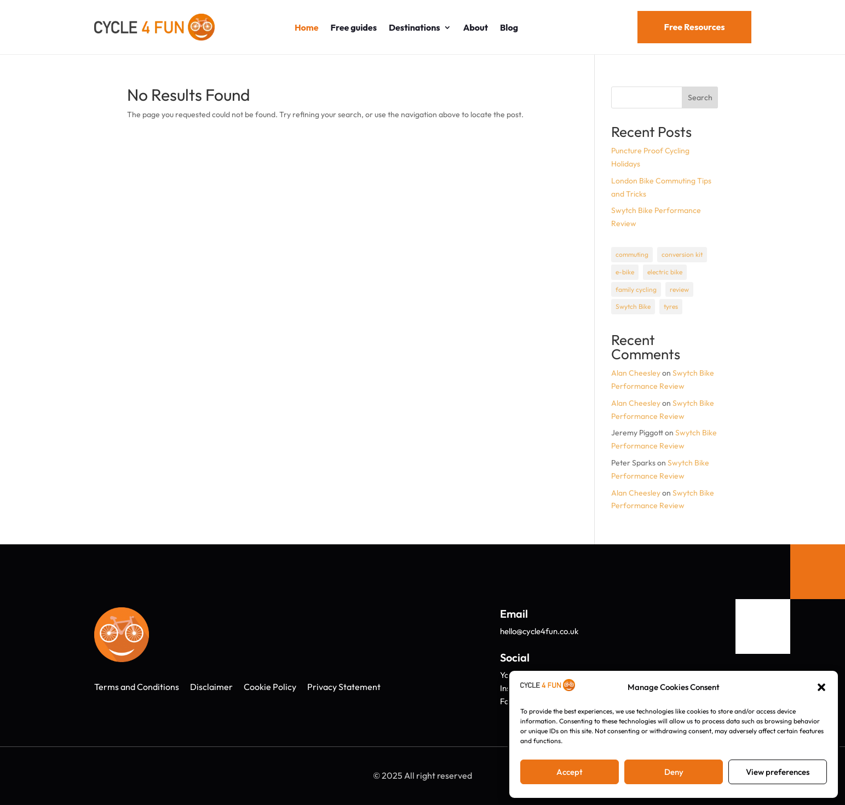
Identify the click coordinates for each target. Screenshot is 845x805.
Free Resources (694, 26)
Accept (569, 772)
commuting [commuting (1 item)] (632, 254)
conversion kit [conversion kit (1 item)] (682, 254)
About (475, 27)
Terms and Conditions (136, 686)
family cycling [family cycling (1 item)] (636, 289)
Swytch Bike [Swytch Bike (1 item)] (633, 306)
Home (307, 27)
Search (700, 97)
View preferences (777, 772)
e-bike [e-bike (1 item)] (625, 272)
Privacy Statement (344, 686)
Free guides (354, 27)
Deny (673, 772)
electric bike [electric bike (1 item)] (664, 272)
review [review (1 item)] (679, 289)
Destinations (414, 27)
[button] (821, 687)
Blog (509, 27)
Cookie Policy (270, 686)
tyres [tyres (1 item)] (671, 306)
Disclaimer (211, 686)
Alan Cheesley (635, 373)
